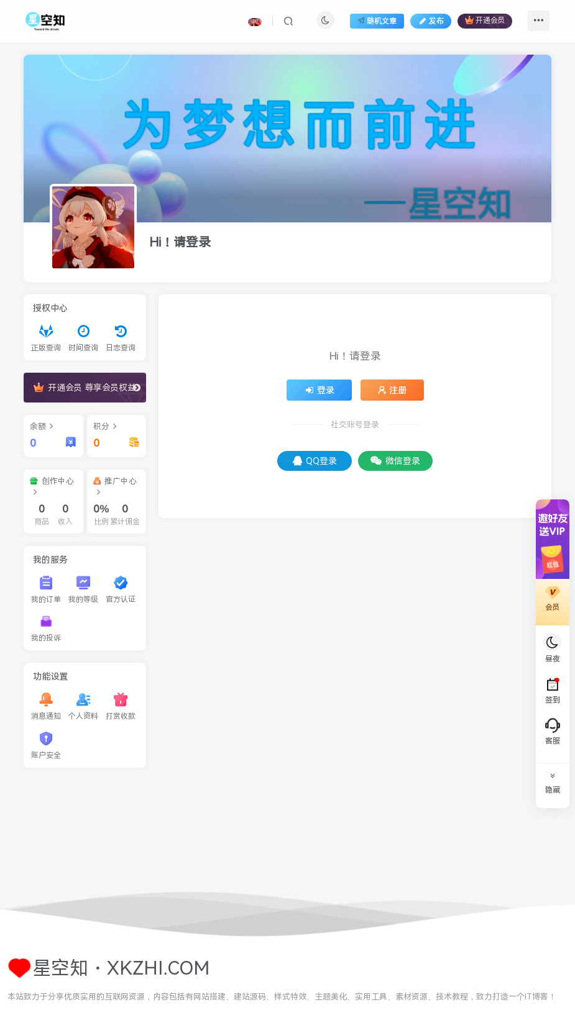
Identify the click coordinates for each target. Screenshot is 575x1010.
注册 (392, 390)
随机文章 (377, 21)
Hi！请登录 (180, 242)
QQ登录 (315, 461)
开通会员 (485, 20)
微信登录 (395, 461)
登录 (319, 390)
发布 (431, 21)
